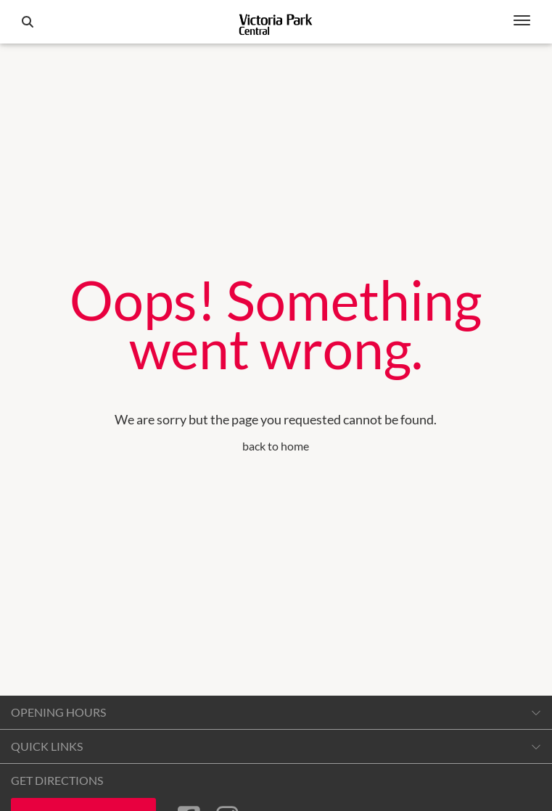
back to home (275, 446)
